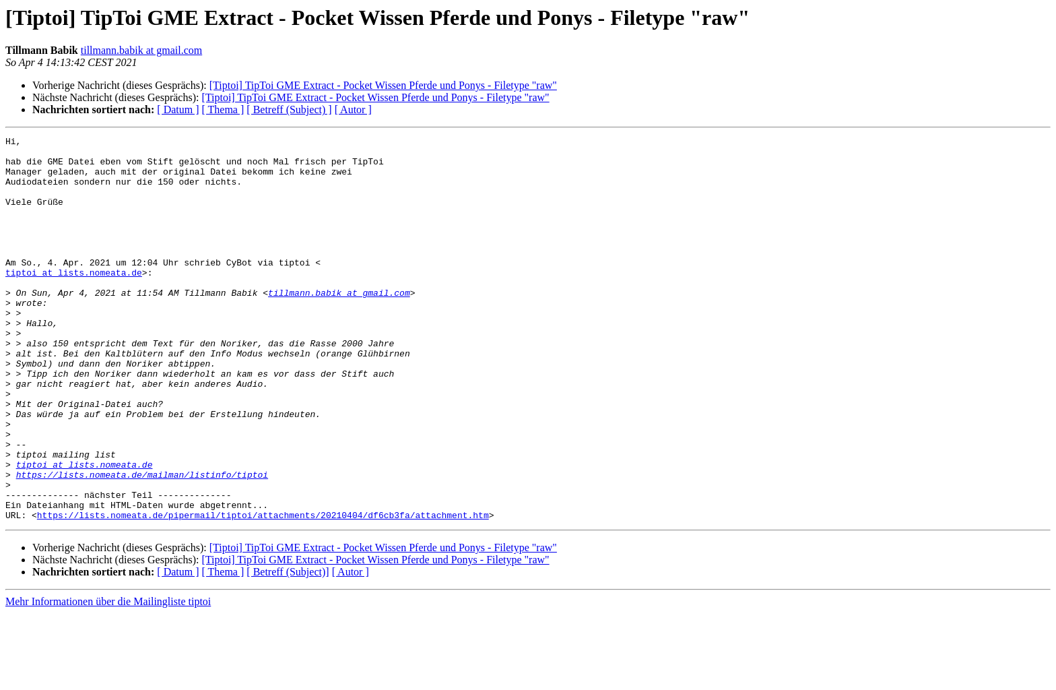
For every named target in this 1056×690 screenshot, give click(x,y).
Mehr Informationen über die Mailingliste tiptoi (108, 678)
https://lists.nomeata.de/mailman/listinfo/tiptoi (142, 543)
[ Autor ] (353, 109)
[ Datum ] (178, 109)
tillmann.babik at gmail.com (141, 50)
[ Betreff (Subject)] (287, 648)
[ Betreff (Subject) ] (288, 109)
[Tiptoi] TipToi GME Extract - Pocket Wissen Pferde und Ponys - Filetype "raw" (383, 85)
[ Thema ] (223, 109)
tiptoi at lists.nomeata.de (73, 300)
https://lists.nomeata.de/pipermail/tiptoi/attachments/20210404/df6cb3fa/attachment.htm (263, 592)
